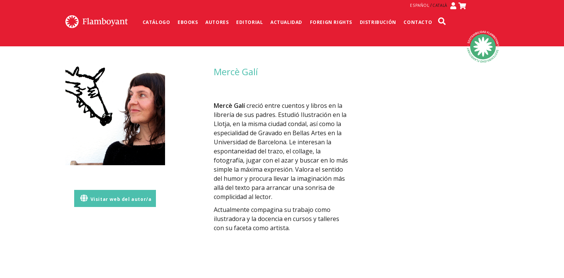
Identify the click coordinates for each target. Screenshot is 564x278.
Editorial (249, 22)
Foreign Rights (331, 22)
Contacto (418, 22)
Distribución (378, 22)
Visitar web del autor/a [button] (115, 198)
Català (439, 5)
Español (419, 5)
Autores (217, 22)
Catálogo (156, 22)
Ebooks (188, 22)
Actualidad (286, 22)
